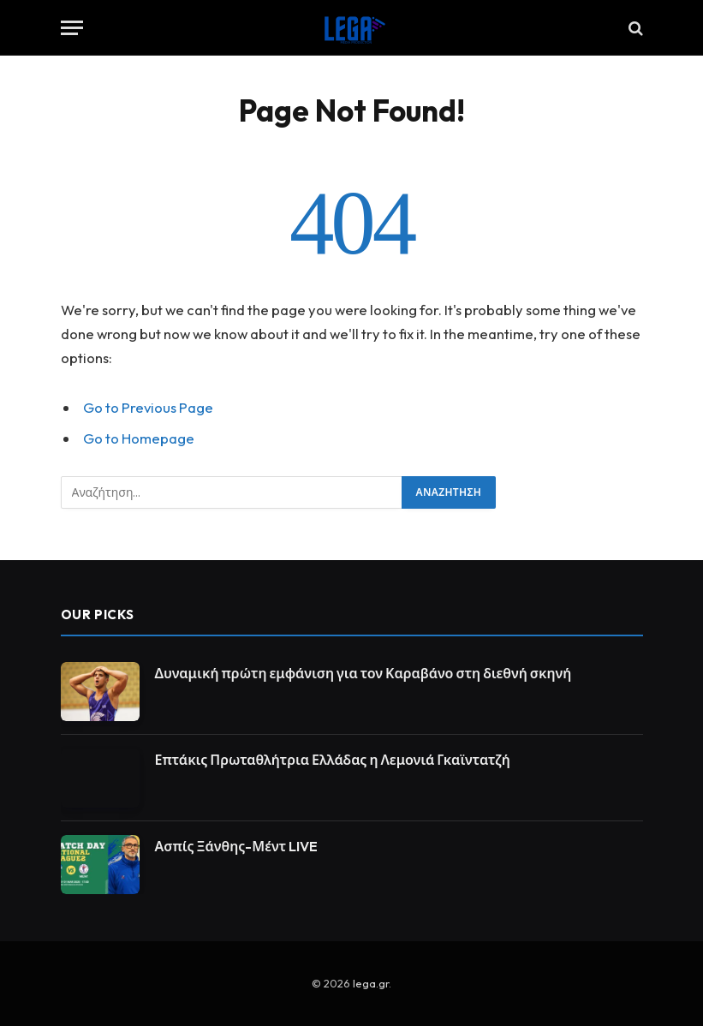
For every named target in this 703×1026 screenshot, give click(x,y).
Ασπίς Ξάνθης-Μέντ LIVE (237, 846)
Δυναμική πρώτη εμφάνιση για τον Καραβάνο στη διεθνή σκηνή (363, 673)
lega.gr (371, 983)
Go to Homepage (138, 438)
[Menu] (72, 28)
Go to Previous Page (148, 407)
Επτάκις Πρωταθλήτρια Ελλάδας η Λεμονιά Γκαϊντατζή (332, 759)
